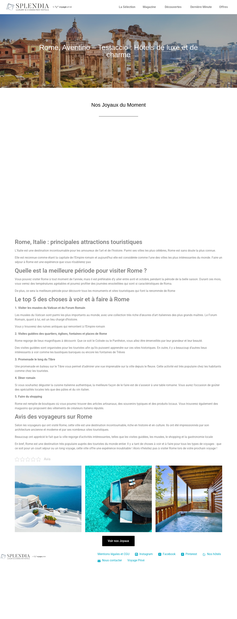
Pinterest (189, 554)
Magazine (149, 7)
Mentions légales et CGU (113, 554)
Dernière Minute (201, 7)
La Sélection (127, 7)
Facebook (167, 554)
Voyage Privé (135, 560)
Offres (223, 7)
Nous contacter (110, 560)
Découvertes (173, 7)
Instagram (144, 554)
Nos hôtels (212, 554)
